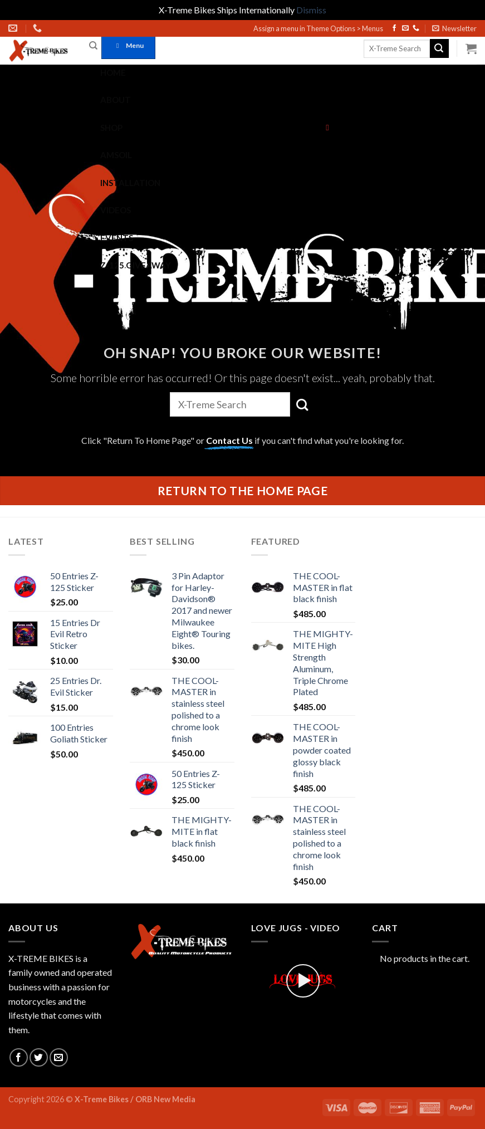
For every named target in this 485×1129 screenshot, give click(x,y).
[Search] (93, 45)
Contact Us (229, 440)
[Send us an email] (405, 28)
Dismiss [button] (311, 9)
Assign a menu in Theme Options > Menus (318, 28)
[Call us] (416, 28)
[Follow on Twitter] (39, 1057)
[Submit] (439, 48)
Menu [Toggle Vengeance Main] (128, 45)
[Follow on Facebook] (394, 28)
